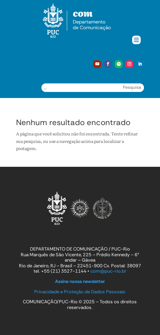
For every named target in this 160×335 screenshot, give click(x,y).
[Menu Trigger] (136, 40)
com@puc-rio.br (108, 271)
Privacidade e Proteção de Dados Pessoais (79, 292)
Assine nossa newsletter (80, 281)
